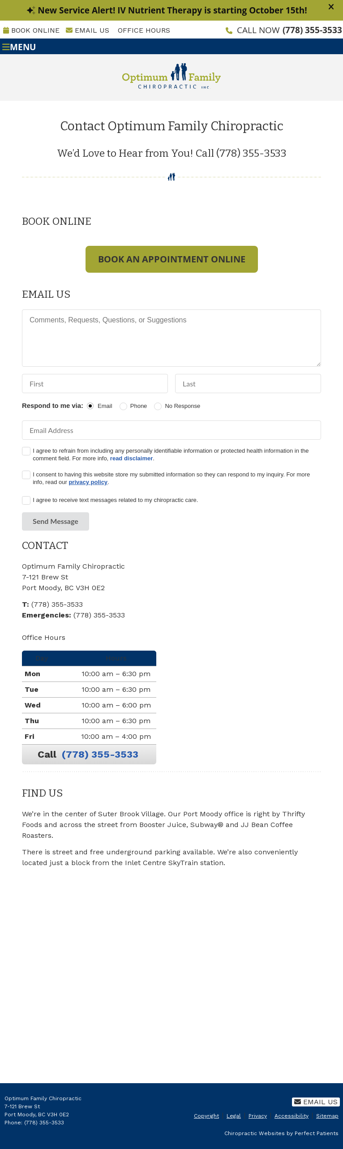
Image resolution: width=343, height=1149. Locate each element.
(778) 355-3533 (312, 30)
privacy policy (88, 482)
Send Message (55, 521)
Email (105, 406)
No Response (182, 406)
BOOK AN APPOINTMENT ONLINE (171, 259)
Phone (138, 406)
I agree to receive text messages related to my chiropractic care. (115, 500)
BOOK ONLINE (31, 30)
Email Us (87, 30)
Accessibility (291, 1116)
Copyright (206, 1116)
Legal (234, 1116)
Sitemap (327, 1116)
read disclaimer (131, 458)
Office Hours (144, 30)
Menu (19, 46)
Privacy (258, 1116)
